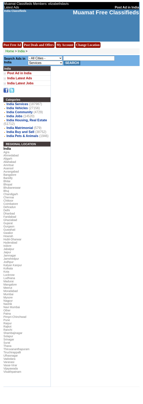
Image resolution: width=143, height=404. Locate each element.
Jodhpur (8, 262)
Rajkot (7, 326)
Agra (6, 152)
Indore (7, 245)
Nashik (7, 304)
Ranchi (7, 329)
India (21, 51)
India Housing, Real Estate (26, 120)
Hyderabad (10, 242)
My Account (65, 45)
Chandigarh (10, 194)
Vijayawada (10, 368)
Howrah (8, 236)
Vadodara (9, 358)
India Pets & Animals (22, 136)
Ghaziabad (10, 220)
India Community (19, 112)
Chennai (8, 197)
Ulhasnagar (10, 355)
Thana (7, 345)
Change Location (88, 45)
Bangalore (9, 174)
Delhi (6, 210)
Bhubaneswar (12, 187)
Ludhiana (9, 278)
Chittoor (8, 200)
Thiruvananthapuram (16, 349)
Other (6, 310)
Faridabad (9, 216)
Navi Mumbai (11, 307)
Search (72, 63)
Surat (6, 342)
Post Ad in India (19, 73)
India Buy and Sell (20, 132)
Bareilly (8, 178)
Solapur (8, 336)
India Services (17, 104)
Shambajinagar (12, 333)
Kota (6, 271)
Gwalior (8, 232)
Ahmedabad (11, 155)
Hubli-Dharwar (12, 239)
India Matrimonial (19, 128)
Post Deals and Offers (39, 45)
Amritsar (8, 165)
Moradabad (10, 291)
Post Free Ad (12, 45)
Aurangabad (11, 171)
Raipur (7, 323)
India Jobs (14, 116)
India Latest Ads (19, 78)
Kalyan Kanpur (12, 265)
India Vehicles (17, 108)
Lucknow (9, 274)
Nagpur (8, 300)
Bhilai (6, 181)
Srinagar (8, 339)
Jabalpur (8, 249)
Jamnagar (9, 255)
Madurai (8, 281)
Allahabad (9, 161)
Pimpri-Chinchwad (14, 316)
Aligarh (7, 158)
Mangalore (10, 284)
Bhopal (7, 184)
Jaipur (7, 252)
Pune (6, 320)
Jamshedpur (11, 258)
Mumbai (8, 294)
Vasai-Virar (10, 365)
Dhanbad (9, 213)
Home (9, 51)
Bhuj (6, 191)
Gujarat (8, 223)
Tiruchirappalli (12, 352)
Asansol (8, 168)
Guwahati (9, 229)
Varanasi (8, 362)
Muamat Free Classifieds (106, 12)
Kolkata (8, 268)
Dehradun (9, 207)
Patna (7, 313)
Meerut (7, 287)
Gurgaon (8, 226)
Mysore (8, 297)
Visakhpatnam (12, 371)
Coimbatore (10, 203)
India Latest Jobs (20, 83)
